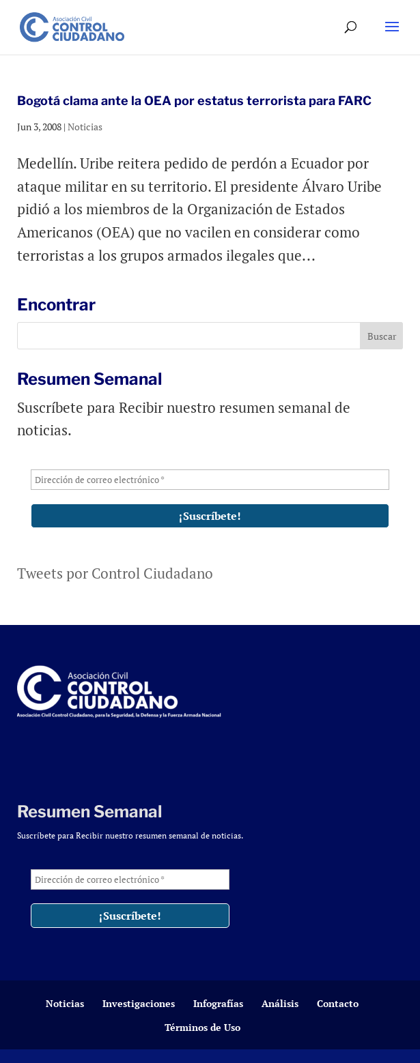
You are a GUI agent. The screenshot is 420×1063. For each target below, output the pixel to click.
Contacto (338, 1003)
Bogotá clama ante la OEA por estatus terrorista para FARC (194, 100)
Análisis (280, 1003)
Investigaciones (138, 1003)
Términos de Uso (202, 1027)
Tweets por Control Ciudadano (115, 573)
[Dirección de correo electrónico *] (210, 479)
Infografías (218, 1003)
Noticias (85, 126)
